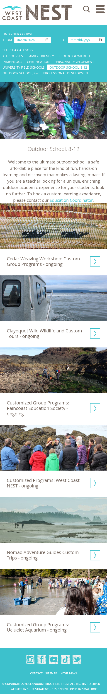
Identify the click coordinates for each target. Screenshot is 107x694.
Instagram (30, 659)
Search (86, 9)
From (7, 40)
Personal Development (74, 62)
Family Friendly (41, 56)
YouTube (53, 659)
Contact (36, 673)
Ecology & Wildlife (75, 56)
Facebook (41, 659)
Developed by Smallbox (79, 689)
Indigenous (12, 62)
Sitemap (51, 673)
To (63, 40)
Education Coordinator (71, 200)
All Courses (12, 56)
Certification (38, 62)
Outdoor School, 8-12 (68, 67)
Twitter (77, 659)
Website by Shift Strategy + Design (36, 689)
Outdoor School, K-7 (20, 73)
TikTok (65, 659)
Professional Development (66, 73)
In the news (68, 673)
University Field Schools (23, 67)
